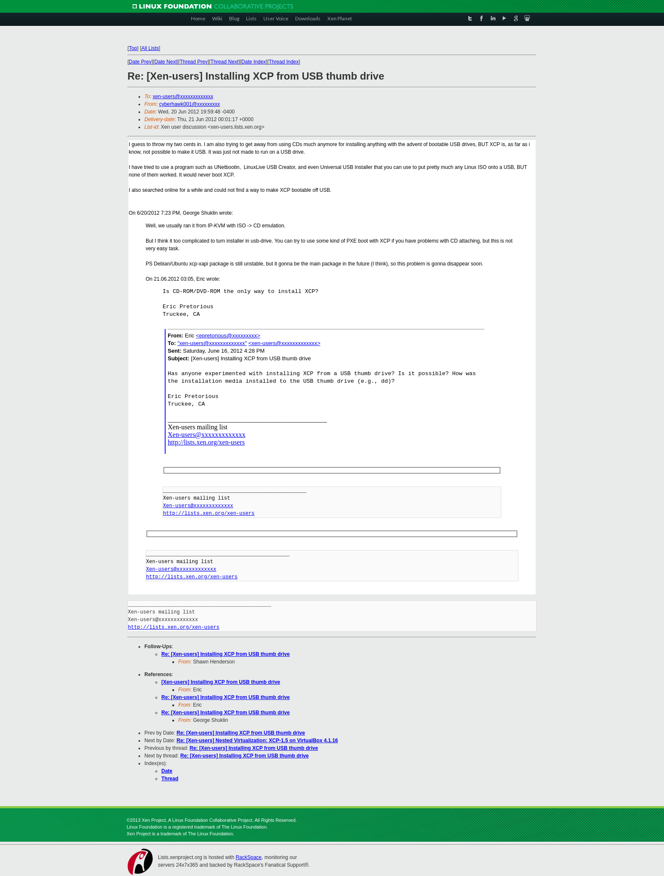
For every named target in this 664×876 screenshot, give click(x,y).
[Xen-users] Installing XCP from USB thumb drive (220, 682)
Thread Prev (194, 62)
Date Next (165, 62)
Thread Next (224, 62)
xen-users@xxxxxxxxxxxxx (183, 96)
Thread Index (284, 62)
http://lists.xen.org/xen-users (206, 442)
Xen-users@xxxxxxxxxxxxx (207, 434)
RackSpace (248, 857)
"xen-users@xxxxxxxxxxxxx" (212, 343)
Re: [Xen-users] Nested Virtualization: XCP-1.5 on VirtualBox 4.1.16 (257, 740)
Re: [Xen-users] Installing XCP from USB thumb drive (225, 654)
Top (133, 48)
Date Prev (140, 62)
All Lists (150, 48)
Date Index (253, 62)
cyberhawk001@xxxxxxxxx (189, 104)
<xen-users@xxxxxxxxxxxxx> (285, 343)
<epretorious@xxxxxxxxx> (228, 335)
